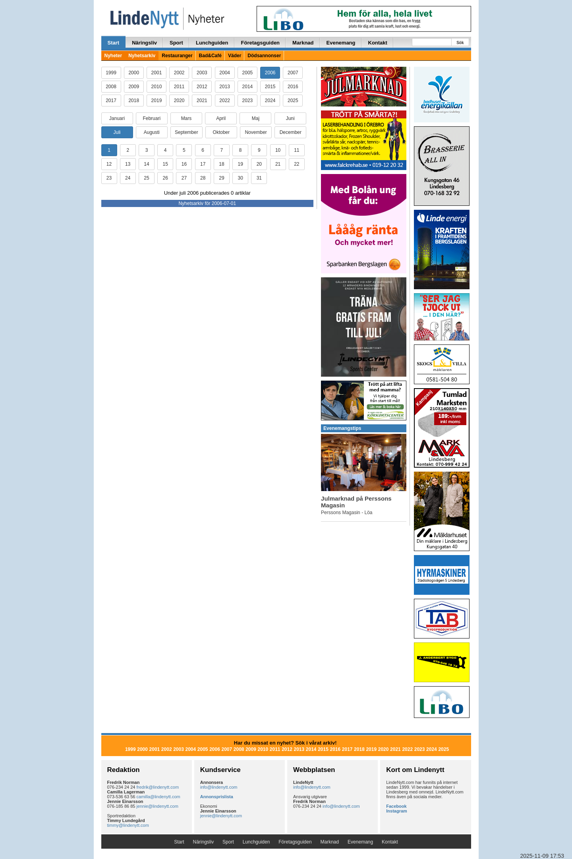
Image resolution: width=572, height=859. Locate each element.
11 (296, 150)
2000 (133, 72)
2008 (111, 86)
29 (221, 178)
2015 (270, 86)
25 (146, 178)
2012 (202, 86)
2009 (133, 86)
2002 (179, 72)
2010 (156, 86)
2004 (224, 72)
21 (277, 164)
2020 (179, 100)
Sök (460, 43)
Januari (117, 118)
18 (221, 164)
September (186, 132)
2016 (293, 86)
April (221, 118)
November (256, 132)
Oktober (221, 132)
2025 (293, 100)
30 (240, 178)
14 (146, 164)
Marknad (302, 43)
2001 (156, 72)
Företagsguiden (260, 43)
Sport (176, 43)
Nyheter (113, 55)
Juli (116, 132)
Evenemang (341, 43)
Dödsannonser (264, 55)
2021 (202, 100)
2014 (247, 86)
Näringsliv (144, 43)
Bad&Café (210, 55)
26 (165, 178)
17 (202, 164)
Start (114, 43)
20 (259, 164)
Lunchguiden (212, 43)
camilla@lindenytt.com (158, 796)
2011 (179, 86)
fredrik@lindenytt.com (158, 787)
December (290, 132)
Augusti (152, 132)
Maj (255, 118)
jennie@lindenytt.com (157, 806)
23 (109, 178)
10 (277, 150)
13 (127, 164)
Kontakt (377, 43)
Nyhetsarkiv (141, 55)
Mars (186, 118)
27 (184, 178)
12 (109, 164)
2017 (111, 100)
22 (296, 164)
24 (127, 178)
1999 (111, 72)
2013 (224, 86)
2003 (202, 72)
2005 (247, 72)
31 (259, 178)
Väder (234, 55)
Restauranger (177, 55)
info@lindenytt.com (219, 787)
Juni (290, 118)
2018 (133, 100)
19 (240, 164)
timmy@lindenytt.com (128, 825)
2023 (247, 100)
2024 (270, 100)
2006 (270, 72)
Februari (151, 118)
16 (184, 164)
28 (202, 178)
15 (165, 164)
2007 (293, 72)
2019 (156, 100)
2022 (224, 100)
